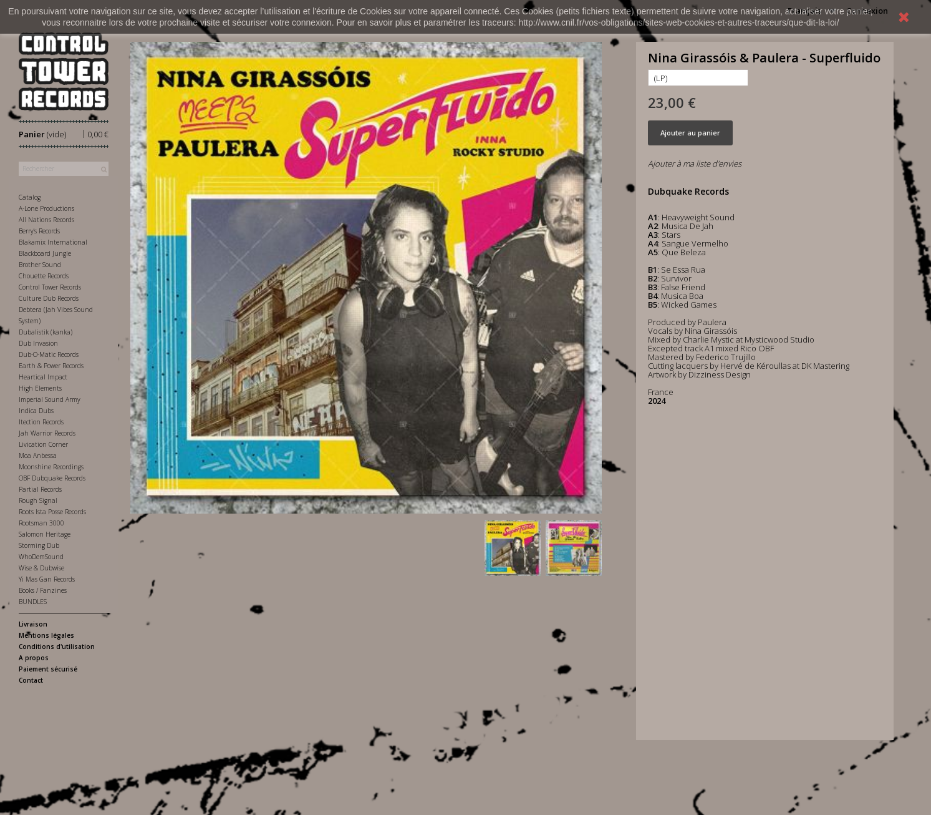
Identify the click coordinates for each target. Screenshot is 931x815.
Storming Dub (39, 545)
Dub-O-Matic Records (49, 354)
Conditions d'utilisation (57, 646)
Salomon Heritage (44, 534)
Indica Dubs (36, 410)
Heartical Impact (43, 377)
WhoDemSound (41, 556)
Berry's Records (39, 231)
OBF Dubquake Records (52, 478)
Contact (31, 680)
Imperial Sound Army (49, 399)
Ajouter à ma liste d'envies (694, 163)
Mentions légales (46, 635)
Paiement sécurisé (48, 669)
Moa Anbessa (38, 455)
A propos (34, 657)
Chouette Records (44, 275)
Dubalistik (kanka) (45, 332)
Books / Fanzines (43, 590)
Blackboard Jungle (45, 253)
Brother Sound (40, 264)
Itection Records (41, 421)
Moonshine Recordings (51, 466)
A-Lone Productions (46, 208)
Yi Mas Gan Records (47, 579)
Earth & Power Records (51, 365)
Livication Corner (43, 444)
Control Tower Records (50, 287)
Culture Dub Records (49, 298)
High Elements (40, 388)
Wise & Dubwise (41, 568)
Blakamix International (53, 242)
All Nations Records (46, 219)
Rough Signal (38, 500)
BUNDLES (33, 601)
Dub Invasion (38, 343)
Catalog (30, 197)
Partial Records (40, 489)
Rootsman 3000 (41, 523)
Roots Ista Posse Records (52, 511)
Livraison (33, 624)
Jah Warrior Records (47, 433)
